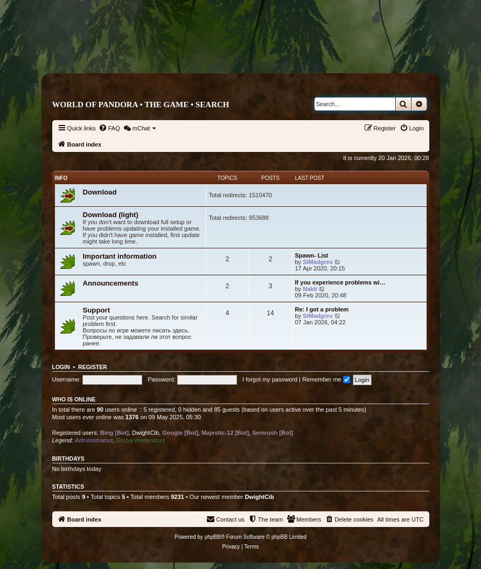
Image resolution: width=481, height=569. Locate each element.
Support (96, 310)
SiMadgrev (318, 262)
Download (100, 192)
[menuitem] (109, 128)
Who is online (74, 399)
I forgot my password (269, 379)
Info (61, 178)
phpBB (213, 537)
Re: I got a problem (322, 309)
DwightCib (145, 432)
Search (212, 104)
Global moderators (140, 440)
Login (61, 367)
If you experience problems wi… (340, 282)
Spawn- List (312, 255)
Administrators (94, 440)
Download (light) (110, 215)
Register (92, 367)
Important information (120, 256)
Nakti (310, 289)
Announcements (110, 283)
